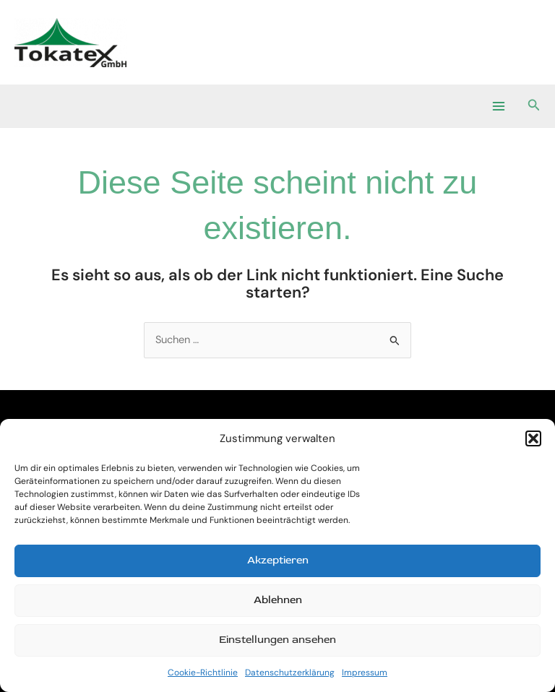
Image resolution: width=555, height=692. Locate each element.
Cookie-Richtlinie (203, 672)
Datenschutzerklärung (290, 672)
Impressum (364, 672)
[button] (533, 438)
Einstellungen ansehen (277, 639)
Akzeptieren (278, 560)
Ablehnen (278, 600)
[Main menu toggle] (497, 105)
